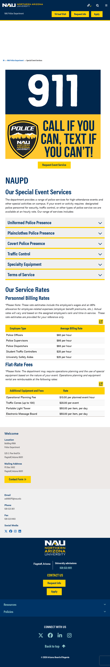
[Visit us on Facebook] (11, 531)
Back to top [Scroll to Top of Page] (52, 646)
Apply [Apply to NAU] (54, 591)
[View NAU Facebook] (50, 635)
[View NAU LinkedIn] (60, 635)
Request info (80, 14)
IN (3, 60)
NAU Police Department (14, 12)
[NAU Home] (22, 4)
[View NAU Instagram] (69, 635)
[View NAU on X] (41, 635)
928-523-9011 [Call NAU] (66, 567)
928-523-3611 (9, 508)
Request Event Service (54, 164)
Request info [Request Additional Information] (54, 583)
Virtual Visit (60, 14)
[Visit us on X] (6, 531)
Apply (97, 14)
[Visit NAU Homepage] (55, 547)
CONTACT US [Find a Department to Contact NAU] (55, 575)
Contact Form (17, 479)
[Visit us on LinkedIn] (19, 531)
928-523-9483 (9, 518)
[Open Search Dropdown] (97, 5)
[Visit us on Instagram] (15, 531)
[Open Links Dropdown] (90, 5)
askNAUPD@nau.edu (12, 498)
